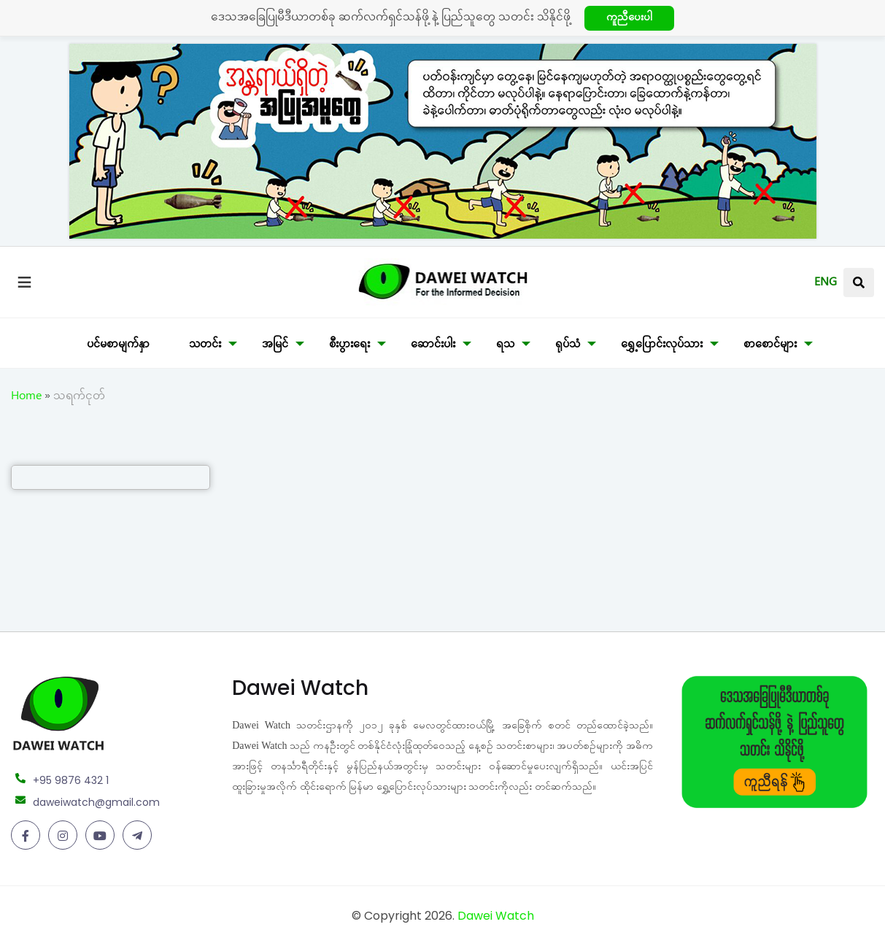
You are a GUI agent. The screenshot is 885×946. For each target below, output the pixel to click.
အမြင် (275, 346)
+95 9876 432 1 (71, 780)
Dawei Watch (495, 915)
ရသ (505, 346)
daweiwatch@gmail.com (96, 802)
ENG (825, 284)
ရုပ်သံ (567, 346)
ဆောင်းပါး (433, 346)
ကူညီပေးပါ (629, 19)
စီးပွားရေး (349, 346)
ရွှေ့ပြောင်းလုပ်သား (662, 346)
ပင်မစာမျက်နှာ (118, 346)
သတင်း (205, 346)
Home (26, 398)
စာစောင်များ (770, 346)
